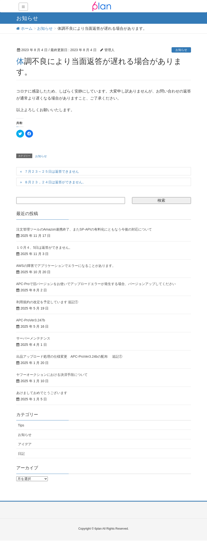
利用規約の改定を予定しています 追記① (47, 302)
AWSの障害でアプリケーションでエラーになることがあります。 (66, 266)
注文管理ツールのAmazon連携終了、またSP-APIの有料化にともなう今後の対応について (84, 229)
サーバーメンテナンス (33, 338)
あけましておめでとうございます (41, 393)
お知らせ (181, 50)
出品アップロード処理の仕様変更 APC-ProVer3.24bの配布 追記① (69, 356)
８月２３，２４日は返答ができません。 (55, 182)
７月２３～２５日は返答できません (52, 171)
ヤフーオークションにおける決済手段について (52, 375)
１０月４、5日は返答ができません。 (44, 247)
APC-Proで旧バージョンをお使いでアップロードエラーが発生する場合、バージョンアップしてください (96, 284)
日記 (21, 454)
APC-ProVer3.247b (30, 320)
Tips (21, 425)
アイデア (25, 444)
